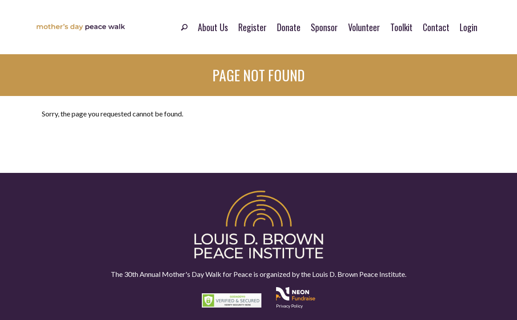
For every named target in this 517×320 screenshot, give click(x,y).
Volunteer (364, 27)
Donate (289, 27)
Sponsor (324, 27)
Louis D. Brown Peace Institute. (358, 274)
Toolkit (401, 27)
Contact (436, 27)
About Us (213, 27)
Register (252, 27)
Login (468, 27)
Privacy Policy (289, 305)
